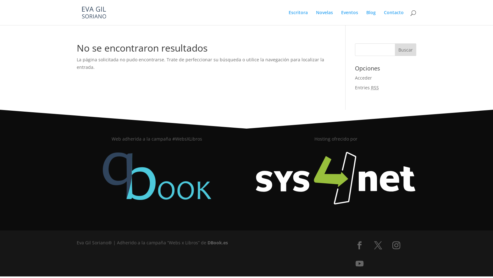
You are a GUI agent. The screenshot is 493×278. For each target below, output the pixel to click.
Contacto (394, 12)
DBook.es (218, 243)
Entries (367, 88)
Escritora (298, 12)
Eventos (349, 12)
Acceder (363, 78)
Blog (371, 12)
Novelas (324, 12)
